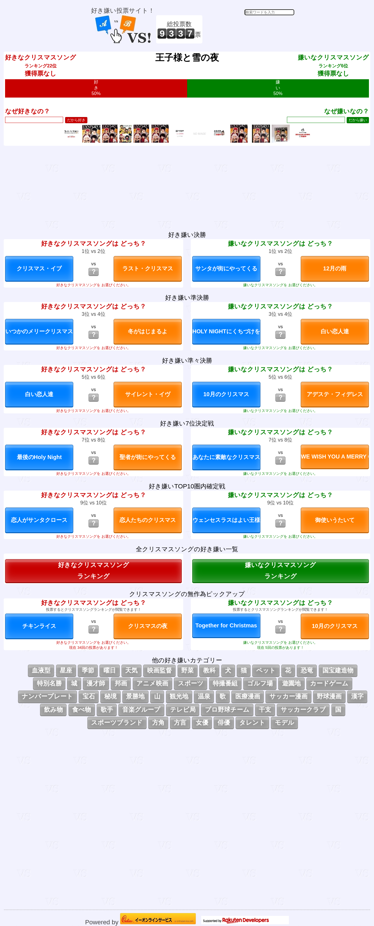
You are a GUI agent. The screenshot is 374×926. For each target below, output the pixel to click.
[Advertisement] (249, 29)
